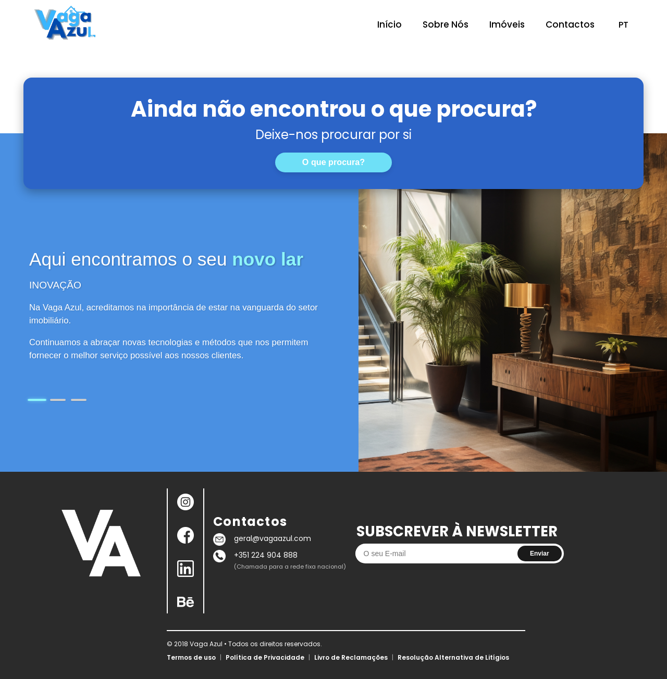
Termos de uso (191, 657)
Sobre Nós (445, 24)
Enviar (539, 553)
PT (623, 25)
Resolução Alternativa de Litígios (453, 657)
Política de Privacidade (265, 657)
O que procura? (333, 162)
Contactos (570, 24)
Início (389, 24)
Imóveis (507, 24)
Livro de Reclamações (351, 657)
